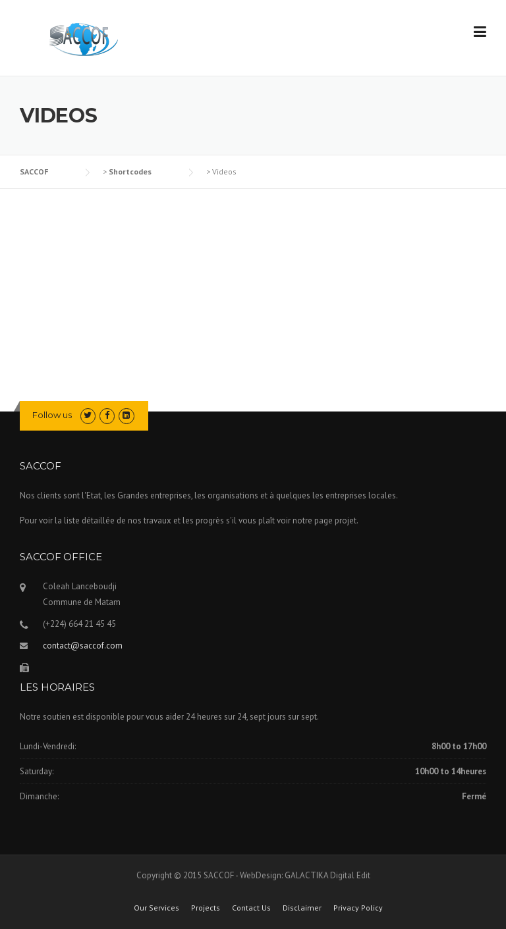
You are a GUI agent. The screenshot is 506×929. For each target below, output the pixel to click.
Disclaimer (302, 908)
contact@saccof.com (83, 645)
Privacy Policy (358, 908)
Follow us (52, 415)
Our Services (156, 908)
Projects (205, 908)
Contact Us (251, 908)
